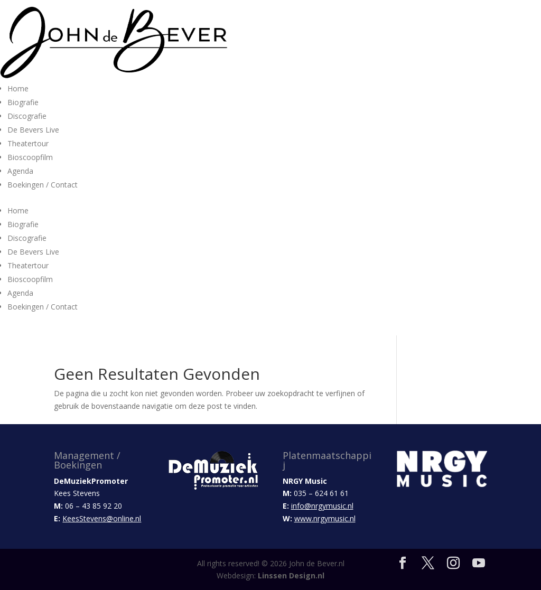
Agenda (20, 171)
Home (18, 88)
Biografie (23, 102)
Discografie (26, 116)
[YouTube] (478, 563)
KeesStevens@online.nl (101, 518)
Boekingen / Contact (42, 185)
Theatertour (28, 143)
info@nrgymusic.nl (322, 506)
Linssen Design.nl (291, 575)
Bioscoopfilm (30, 157)
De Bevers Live (33, 130)
